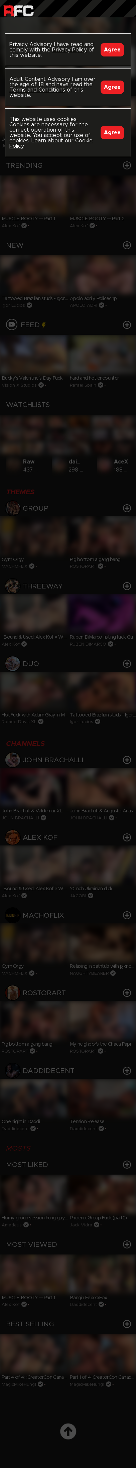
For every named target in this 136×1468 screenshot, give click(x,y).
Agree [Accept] (112, 49)
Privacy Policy (69, 49)
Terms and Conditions (37, 90)
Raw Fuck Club (18, 10)
